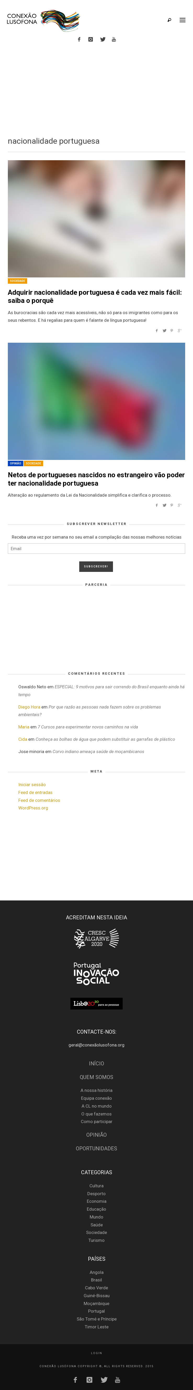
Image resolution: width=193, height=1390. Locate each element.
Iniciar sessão (32, 784)
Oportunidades (96, 1149)
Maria (23, 726)
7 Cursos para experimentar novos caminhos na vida (88, 726)
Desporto (96, 1193)
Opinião (15, 463)
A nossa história (96, 1090)
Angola (97, 1272)
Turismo (96, 1240)
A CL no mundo (97, 1106)
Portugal (96, 1311)
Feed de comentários (39, 800)
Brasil (96, 1279)
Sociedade (17, 281)
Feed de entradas (35, 792)
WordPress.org (33, 808)
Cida (22, 739)
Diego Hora (29, 707)
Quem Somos (96, 1077)
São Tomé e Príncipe (97, 1319)
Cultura (96, 1185)
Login (96, 1353)
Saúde (96, 1224)
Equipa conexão (96, 1098)
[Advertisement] (96, 88)
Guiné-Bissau (97, 1295)
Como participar (96, 1121)
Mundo (96, 1217)
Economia (96, 1201)
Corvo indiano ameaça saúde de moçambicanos (98, 751)
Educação (96, 1209)
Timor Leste (97, 1326)
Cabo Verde (96, 1287)
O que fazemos (96, 1114)
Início (96, 1064)
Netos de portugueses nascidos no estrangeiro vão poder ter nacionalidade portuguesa (96, 479)
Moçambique (96, 1303)
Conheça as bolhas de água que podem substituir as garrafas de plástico (105, 739)
